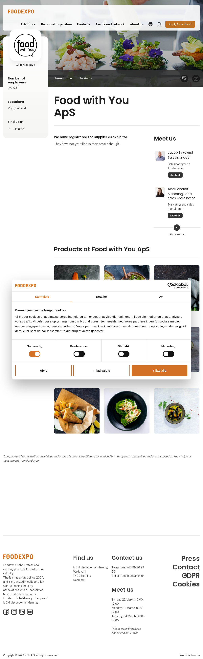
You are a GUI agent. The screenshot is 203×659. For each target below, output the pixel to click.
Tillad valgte (101, 370)
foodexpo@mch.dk (132, 575)
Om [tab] (160, 296)
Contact (175, 175)
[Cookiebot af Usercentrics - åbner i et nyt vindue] (170, 285)
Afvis (43, 370)
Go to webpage (25, 64)
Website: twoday (190, 655)
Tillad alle (159, 370)
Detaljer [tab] (101, 296)
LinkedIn (19, 128)
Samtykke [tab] (42, 296)
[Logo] (24, 11)
